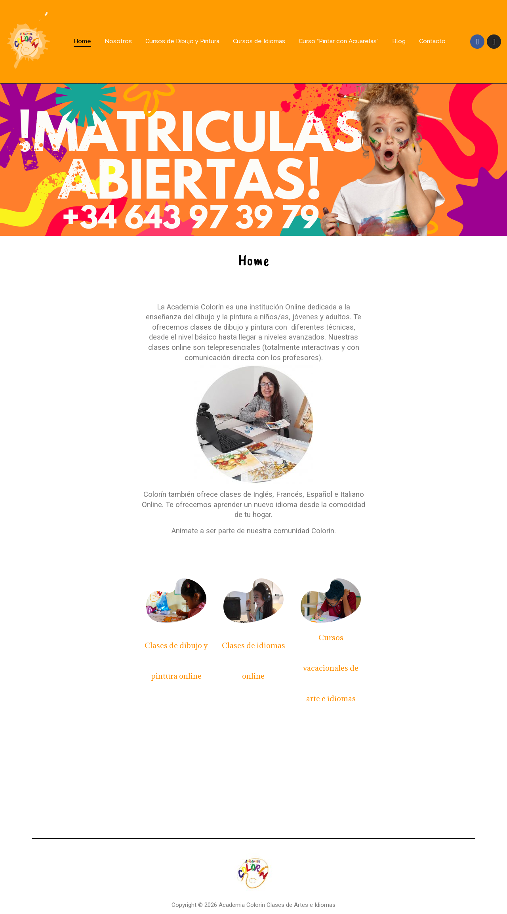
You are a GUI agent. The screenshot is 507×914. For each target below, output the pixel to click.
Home (82, 41)
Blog (399, 41)
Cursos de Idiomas (259, 41)
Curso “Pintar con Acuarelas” (339, 41)
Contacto (432, 41)
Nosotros (118, 41)
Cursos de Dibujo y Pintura (182, 41)
